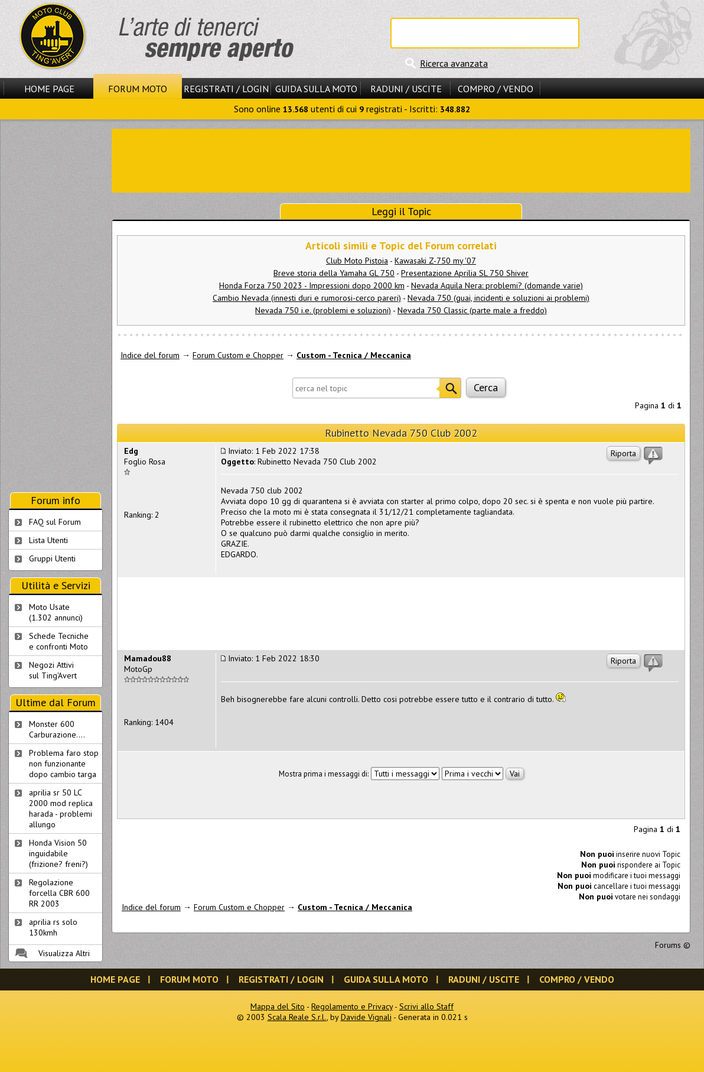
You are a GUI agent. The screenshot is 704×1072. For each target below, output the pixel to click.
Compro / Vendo (495, 89)
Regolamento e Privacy (352, 1006)
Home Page (49, 89)
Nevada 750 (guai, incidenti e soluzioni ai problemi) (498, 298)
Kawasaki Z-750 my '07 (435, 260)
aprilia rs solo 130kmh (53, 927)
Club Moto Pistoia (357, 260)
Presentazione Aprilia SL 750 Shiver (465, 273)
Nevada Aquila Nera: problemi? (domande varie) (497, 285)
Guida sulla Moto (316, 89)
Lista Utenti (48, 540)
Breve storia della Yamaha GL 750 (334, 273)
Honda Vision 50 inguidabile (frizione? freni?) (58, 853)
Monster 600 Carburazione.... (57, 729)
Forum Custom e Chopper (238, 355)
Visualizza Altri (64, 953)
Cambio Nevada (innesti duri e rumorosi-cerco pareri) (307, 298)
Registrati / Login (226, 89)
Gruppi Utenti (52, 558)
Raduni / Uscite (406, 89)
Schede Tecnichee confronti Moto (59, 641)
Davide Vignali (366, 1017)
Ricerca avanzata (454, 63)
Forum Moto (137, 89)
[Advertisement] (55, 306)
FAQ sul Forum (55, 521)
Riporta (623, 453)
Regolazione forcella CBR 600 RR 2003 (59, 893)
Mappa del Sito (277, 1006)
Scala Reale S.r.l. (297, 1017)
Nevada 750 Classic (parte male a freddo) (472, 310)
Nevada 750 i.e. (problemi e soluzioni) (323, 310)
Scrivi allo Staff (426, 1006)
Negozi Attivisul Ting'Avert (53, 670)
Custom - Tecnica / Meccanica (353, 355)
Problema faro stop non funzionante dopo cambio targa (64, 763)
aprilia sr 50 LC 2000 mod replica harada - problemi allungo (61, 808)
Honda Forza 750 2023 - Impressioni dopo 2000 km (312, 285)
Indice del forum (150, 355)
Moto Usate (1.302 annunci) (56, 612)
